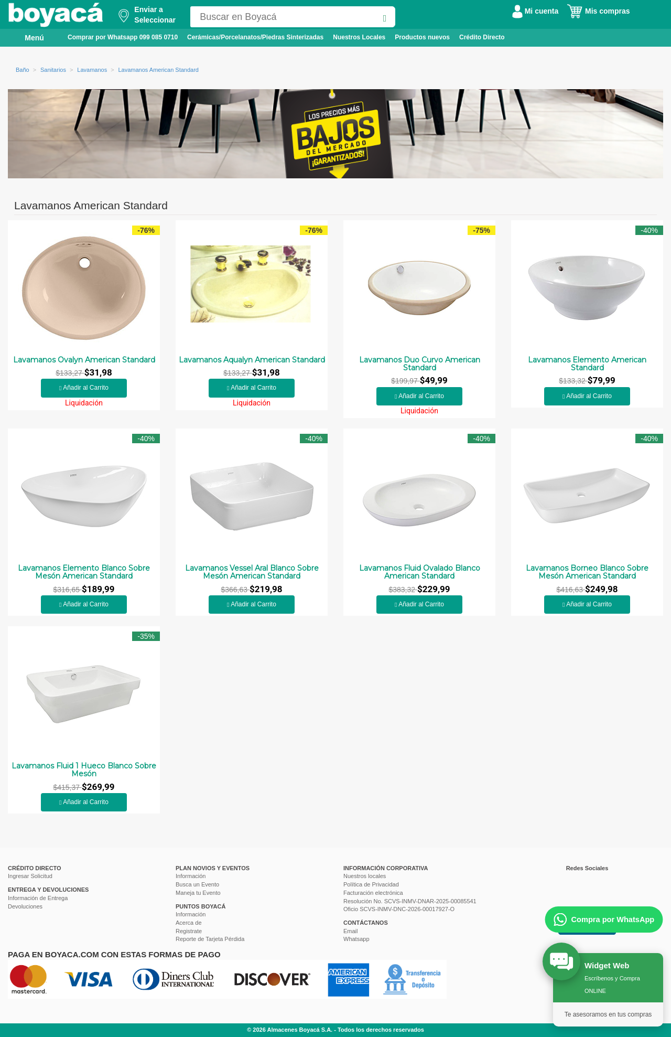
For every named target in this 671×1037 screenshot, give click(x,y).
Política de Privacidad (371, 884)
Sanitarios (53, 70)
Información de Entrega (38, 898)
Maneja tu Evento (198, 893)
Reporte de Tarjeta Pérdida (210, 939)
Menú (27, 37)
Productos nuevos (422, 37)
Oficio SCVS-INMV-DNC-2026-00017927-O (398, 909)
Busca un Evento (197, 884)
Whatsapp (356, 939)
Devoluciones (25, 906)
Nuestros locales (364, 876)
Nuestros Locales (359, 37)
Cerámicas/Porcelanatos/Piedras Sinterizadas (255, 37)
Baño (22, 70)
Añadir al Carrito (84, 387)
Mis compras (598, 11)
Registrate (189, 931)
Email (350, 931)
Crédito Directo (482, 37)
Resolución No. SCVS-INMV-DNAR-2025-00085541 (410, 901)
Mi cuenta (535, 11)
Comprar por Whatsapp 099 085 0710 (123, 37)
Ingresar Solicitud (30, 876)
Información (190, 876)
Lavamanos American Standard (158, 70)
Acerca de (189, 923)
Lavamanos (92, 70)
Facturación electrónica (373, 893)
